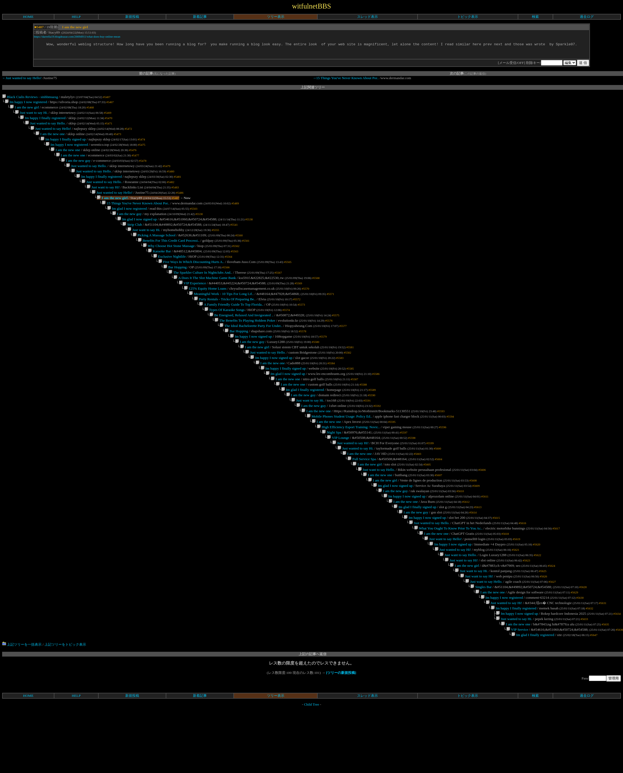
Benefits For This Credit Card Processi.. (169, 256)
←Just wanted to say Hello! (22, 79)
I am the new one (50, 138)
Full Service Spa (361, 496)
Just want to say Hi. (31, 115)
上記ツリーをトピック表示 (65, 699)
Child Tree (311, 759)
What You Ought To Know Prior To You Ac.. (448, 572)
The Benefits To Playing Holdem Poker (245, 344)
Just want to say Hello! (443, 584)
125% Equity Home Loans (205, 308)
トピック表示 (467, 17)
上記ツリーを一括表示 (22, 699)
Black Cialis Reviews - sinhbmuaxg (30, 98)
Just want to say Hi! (103, 197)
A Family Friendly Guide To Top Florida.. (231, 326)
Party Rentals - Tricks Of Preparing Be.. (225, 320)
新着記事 (200, 17)
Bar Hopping (175, 285)
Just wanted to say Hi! (350, 478)
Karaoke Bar (159, 267)
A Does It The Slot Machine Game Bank (204, 297)
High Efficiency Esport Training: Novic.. (348, 461)
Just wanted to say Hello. (45, 127)
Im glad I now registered (127, 220)
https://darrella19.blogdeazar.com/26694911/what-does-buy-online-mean (77, 36)
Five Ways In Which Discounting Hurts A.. (191, 279)
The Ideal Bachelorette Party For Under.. (251, 349)
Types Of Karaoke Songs (224, 332)
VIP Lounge (338, 473)
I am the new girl (24, 109)
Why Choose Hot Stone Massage (169, 262)
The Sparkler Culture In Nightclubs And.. (200, 291)
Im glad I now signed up (137, 232)
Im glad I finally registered (302, 420)
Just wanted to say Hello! (50, 133)
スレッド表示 (367, 17)
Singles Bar (481, 637)
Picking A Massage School (154, 250)
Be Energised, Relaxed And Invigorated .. (241, 338)
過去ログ (587, 17)
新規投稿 (132, 17)
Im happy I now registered (26, 103)
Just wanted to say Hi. (355, 484)
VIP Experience (192, 303)
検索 (535, 17)
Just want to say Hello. (376, 508)
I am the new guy (76, 168)
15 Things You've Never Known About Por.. (135, 215)
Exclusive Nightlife (169, 273)
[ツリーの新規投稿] (341, 727)
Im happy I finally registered (43, 121)
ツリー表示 (275, 17)
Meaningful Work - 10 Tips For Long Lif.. (221, 314)
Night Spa (331, 467)
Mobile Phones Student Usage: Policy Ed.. (339, 449)
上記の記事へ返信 (312, 709)
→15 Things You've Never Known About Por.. (346, 79)
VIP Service (517, 684)
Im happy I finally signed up (63, 144)
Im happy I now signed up (251, 361)
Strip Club (132, 238)
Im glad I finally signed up (415, 549)
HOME (28, 17)
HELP (76, 17)
